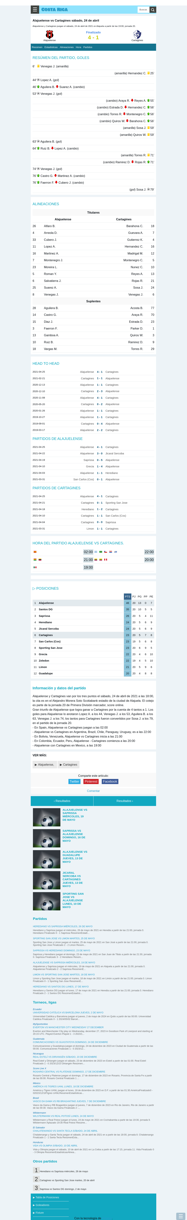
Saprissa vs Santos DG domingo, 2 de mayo (63, 1189)
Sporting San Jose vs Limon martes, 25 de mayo (64, 938)
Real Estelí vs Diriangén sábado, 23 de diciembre (65, 1057)
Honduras (38, 1142)
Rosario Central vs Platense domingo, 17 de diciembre (69, 1071)
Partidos (87, 47)
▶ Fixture (38, 1212)
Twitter (74, 781)
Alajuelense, (46, 764)
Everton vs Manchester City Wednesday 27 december (68, 1027)
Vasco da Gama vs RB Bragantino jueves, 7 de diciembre (69, 1101)
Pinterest (91, 781)
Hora (78, 47)
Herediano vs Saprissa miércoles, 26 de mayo (62, 926)
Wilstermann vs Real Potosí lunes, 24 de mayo (63, 1116)
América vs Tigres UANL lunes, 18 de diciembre (63, 1086)
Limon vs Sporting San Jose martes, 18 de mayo (64, 974)
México (36, 1083)
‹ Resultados (62, 801)
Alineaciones (67, 47)
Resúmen (37, 47)
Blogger (107, 1218)
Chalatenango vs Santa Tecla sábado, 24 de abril (65, 1130)
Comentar (93, 790)
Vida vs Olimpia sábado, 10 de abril (55, 1145)
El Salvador (39, 1127)
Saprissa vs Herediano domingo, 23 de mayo (61, 950)
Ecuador (37, 1009)
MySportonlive (40, 1024)
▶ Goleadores (41, 1205)
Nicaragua (38, 1053)
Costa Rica (54, 9)
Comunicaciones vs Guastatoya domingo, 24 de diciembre (70, 1042)
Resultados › (125, 801)
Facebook (110, 781)
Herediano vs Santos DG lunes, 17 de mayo (61, 986)
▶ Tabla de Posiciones (46, 1197)
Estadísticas (51, 47)
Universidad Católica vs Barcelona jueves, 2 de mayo (68, 1012)
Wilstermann (39, 1112)
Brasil (36, 1098)
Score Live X (39, 1068)
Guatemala (38, 1038)
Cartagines (70, 764)
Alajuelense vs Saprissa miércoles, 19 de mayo (64, 962)
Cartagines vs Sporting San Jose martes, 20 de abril (67, 1180)
